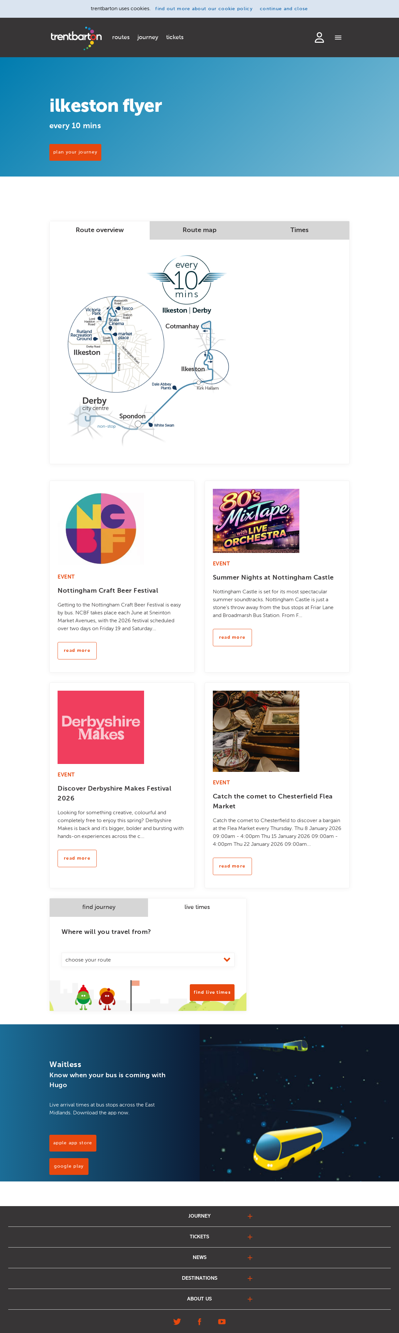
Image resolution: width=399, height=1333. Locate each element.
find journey (98, 907)
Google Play (69, 1166)
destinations (199, 1278)
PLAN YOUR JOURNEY (75, 152)
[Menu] (338, 38)
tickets (175, 37)
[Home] (76, 38)
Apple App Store (72, 1143)
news (200, 1257)
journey (147, 37)
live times (197, 907)
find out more (203, 9)
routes (121, 37)
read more (77, 650)
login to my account (319, 37)
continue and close (284, 9)
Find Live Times (212, 992)
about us (199, 1299)
